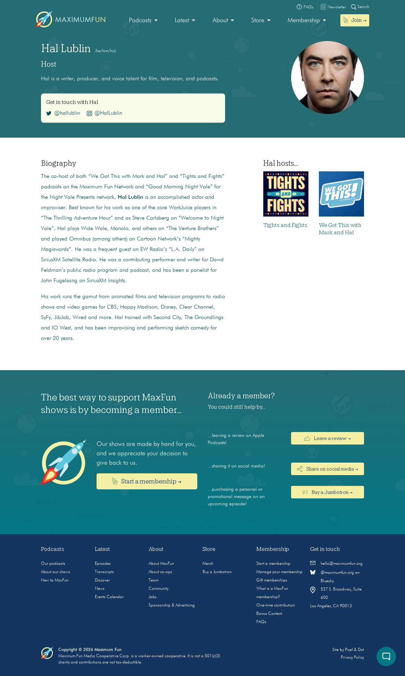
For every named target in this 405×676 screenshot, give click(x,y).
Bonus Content (269, 614)
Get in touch (325, 549)
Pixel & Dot (354, 650)
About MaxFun (161, 564)
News (100, 589)
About (220, 20)
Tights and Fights (285, 225)
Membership (304, 20)
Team (153, 580)
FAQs (261, 622)
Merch (207, 564)
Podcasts (140, 20)
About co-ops (160, 572)
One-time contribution (275, 605)
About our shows (55, 572)
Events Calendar (109, 597)
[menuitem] (143, 20)
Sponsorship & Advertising (172, 605)
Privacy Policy (352, 657)
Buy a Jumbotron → (328, 492)
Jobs (153, 597)
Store (257, 20)
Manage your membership (279, 572)
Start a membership (273, 564)
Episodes (103, 564)
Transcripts (104, 572)
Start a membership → (147, 481)
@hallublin (63, 113)
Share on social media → (327, 469)
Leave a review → (327, 438)
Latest (182, 20)
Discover (102, 580)
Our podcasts (53, 564)
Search (360, 6)
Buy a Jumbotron (217, 572)
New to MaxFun (54, 580)
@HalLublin (105, 113)
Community (158, 589)
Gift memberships (271, 580)
